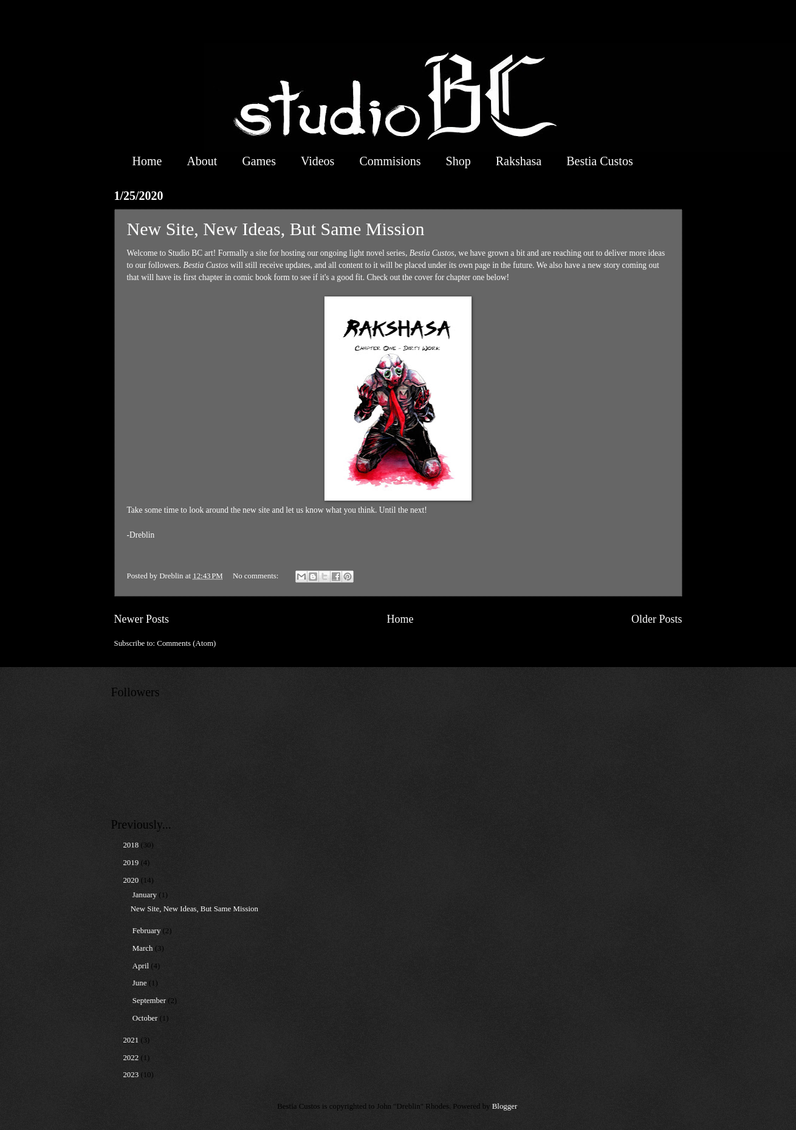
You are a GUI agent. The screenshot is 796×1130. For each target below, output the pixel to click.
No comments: (257, 576)
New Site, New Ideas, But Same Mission (276, 229)
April (141, 966)
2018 (131, 845)
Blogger (504, 1106)
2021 (131, 1040)
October (146, 1018)
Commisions (389, 161)
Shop (458, 161)
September (150, 1000)
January (145, 895)
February (147, 930)
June (140, 983)
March (143, 948)
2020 (131, 880)
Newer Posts (142, 619)
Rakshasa (519, 161)
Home (147, 161)
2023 (131, 1074)
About (202, 161)
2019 (131, 862)
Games (259, 161)
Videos (317, 161)
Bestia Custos (599, 161)
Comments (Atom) (186, 643)
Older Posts (656, 619)
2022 (131, 1057)
